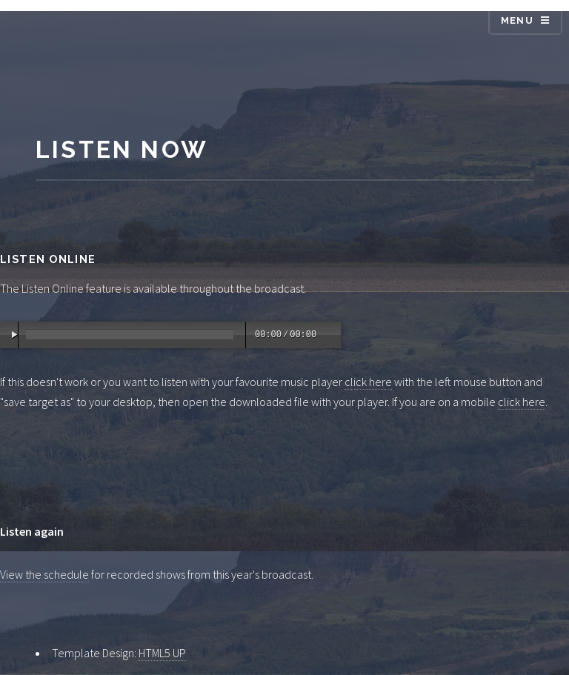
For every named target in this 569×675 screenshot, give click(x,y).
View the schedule (44, 574)
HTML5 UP (162, 652)
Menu (517, 20)
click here (368, 381)
